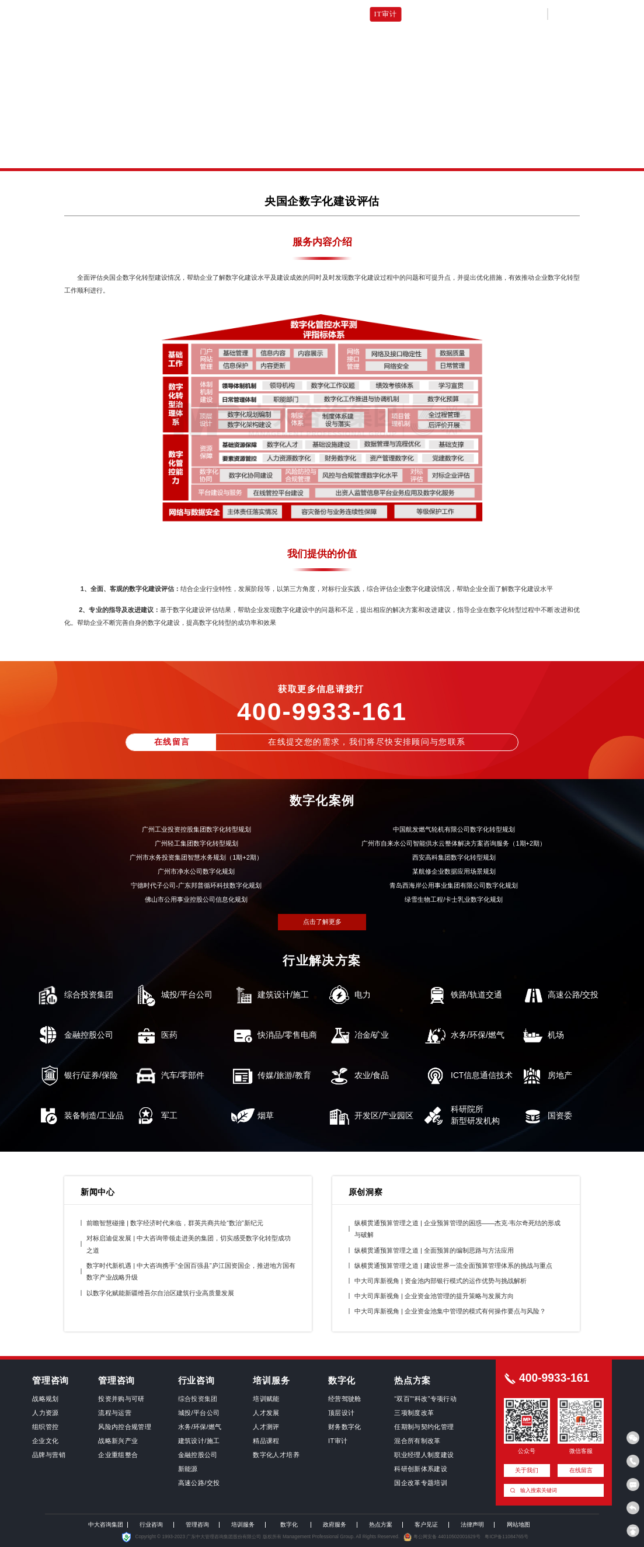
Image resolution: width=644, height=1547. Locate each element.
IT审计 (385, 14)
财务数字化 (281, 14)
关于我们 (504, 14)
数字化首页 (143, 14)
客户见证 (463, 14)
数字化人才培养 (337, 14)
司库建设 (423, 14)
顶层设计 (236, 14)
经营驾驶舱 (191, 14)
